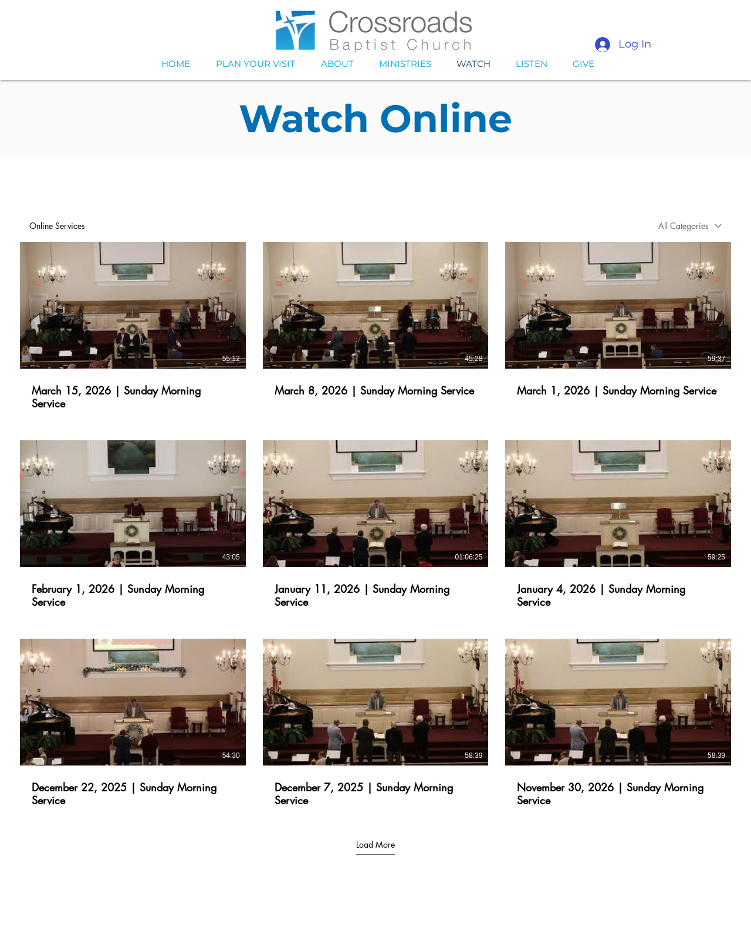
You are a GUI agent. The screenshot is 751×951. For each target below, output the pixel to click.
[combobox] (690, 226)
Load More (375, 844)
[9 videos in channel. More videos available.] (375, 525)
